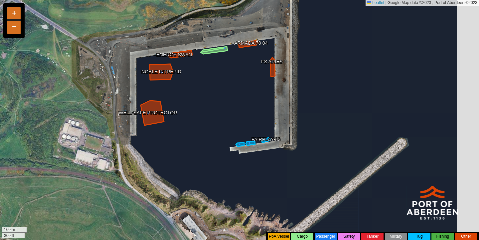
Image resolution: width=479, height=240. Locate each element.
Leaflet (375, 2)
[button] (14, 14)
